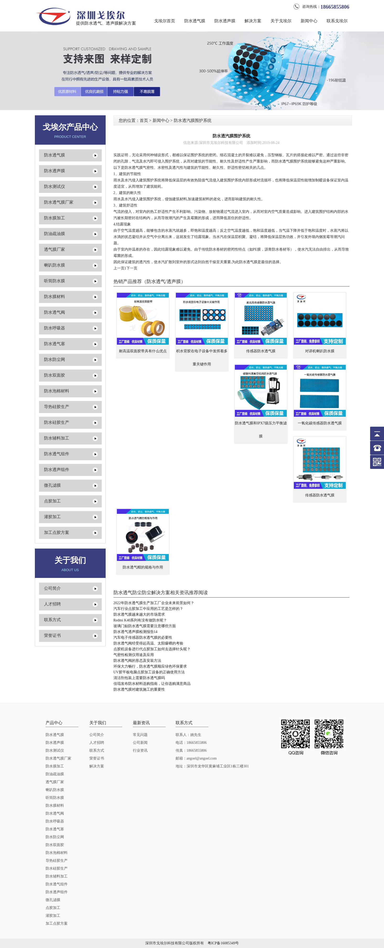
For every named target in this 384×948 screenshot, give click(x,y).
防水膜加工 (54, 218)
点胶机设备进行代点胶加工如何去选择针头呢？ (152, 649)
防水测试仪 (54, 186)
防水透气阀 (54, 312)
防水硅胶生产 (56, 422)
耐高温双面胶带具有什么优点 (143, 351)
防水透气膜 (194, 21)
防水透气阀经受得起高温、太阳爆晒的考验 (148, 643)
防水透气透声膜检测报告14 (135, 632)
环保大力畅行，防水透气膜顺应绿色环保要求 (150, 666)
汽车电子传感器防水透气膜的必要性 (142, 638)
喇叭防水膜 (54, 265)
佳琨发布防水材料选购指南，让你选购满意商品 (152, 684)
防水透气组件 (56, 454)
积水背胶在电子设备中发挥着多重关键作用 (202, 357)
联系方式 (52, 619)
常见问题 (140, 735)
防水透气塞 (54, 344)
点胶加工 (52, 501)
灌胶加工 (52, 516)
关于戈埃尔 (281, 21)
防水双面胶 (54, 375)
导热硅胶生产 (56, 406)
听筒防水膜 (54, 281)
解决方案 (253, 21)
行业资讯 (140, 750)
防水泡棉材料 (56, 391)
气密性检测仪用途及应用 (133, 655)
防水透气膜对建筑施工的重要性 (139, 689)
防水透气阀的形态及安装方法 (137, 661)
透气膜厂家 (54, 249)
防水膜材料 (54, 296)
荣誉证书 (52, 635)
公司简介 (52, 588)
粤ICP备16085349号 (223, 943)
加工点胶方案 (56, 532)
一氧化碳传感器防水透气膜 (320, 423)
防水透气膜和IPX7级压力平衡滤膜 (261, 429)
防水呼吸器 (54, 328)
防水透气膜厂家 (58, 202)
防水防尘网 (54, 359)
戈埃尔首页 (164, 21)
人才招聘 (52, 604)
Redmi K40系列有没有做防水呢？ (140, 620)
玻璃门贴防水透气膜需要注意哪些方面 (144, 626)
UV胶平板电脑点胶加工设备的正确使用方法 (149, 672)
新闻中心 (309, 21)
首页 (144, 120)
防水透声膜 (224, 21)
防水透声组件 (56, 469)
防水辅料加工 (56, 438)
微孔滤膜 (52, 485)
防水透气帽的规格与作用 (143, 567)
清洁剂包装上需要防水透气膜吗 (139, 678)
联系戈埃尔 (337, 21)
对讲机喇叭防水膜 (319, 351)
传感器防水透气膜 (260, 351)
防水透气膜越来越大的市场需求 (139, 614)
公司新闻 (140, 743)
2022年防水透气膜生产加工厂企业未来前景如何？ (153, 603)
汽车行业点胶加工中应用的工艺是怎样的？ (148, 609)
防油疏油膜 (54, 233)
